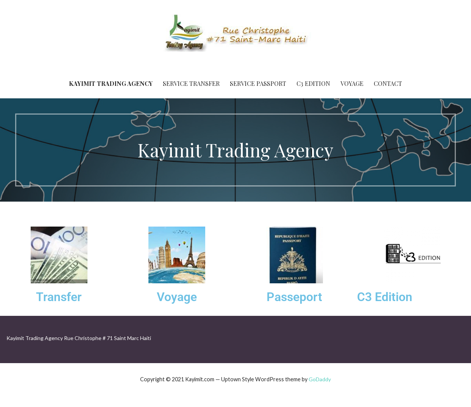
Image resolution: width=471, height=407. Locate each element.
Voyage (351, 83)
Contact (388, 83)
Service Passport (258, 83)
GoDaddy (320, 379)
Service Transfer (191, 83)
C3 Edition (313, 83)
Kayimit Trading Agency (111, 83)
